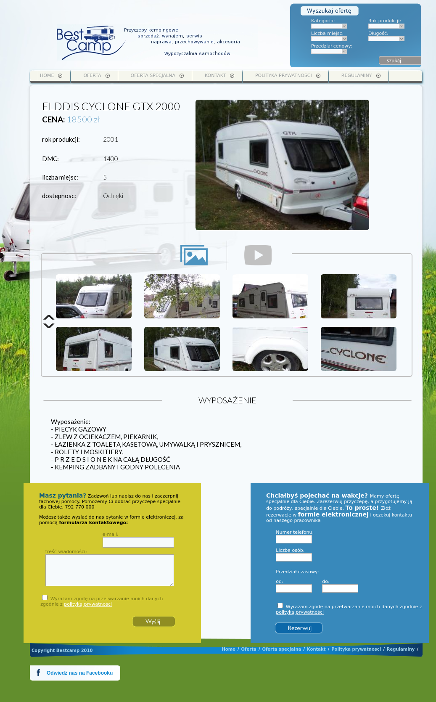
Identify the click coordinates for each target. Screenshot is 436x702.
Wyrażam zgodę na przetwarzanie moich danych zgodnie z (101, 601)
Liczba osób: (290, 550)
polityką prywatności (88, 604)
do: (325, 581)
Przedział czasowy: (297, 572)
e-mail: (111, 534)
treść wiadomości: (66, 551)
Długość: (378, 33)
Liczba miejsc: (327, 33)
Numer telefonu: (295, 532)
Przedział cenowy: (331, 46)
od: (279, 581)
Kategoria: (323, 21)
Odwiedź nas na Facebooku (80, 673)
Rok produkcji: (384, 21)
